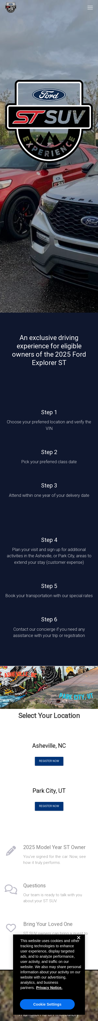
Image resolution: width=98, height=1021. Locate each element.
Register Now (49, 758)
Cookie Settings (47, 1004)
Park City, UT (49, 792)
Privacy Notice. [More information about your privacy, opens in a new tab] (49, 988)
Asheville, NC (48, 747)
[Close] (78, 942)
